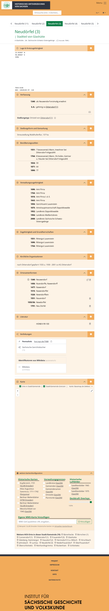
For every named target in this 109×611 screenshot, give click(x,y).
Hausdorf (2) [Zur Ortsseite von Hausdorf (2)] (47, 540)
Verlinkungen (24, 334)
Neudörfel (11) (21, 23)
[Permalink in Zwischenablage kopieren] (51, 341)
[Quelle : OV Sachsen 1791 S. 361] (90, 306)
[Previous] (11, 23)
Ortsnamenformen (27, 273)
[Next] (98, 23)
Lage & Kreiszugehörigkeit (29, 48)
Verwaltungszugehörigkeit (30, 182)
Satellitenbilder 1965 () (80, 486)
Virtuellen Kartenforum (63, 526)
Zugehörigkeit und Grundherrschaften (35, 232)
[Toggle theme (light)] (104, 12)
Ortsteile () (53, 495)
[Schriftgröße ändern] (97, 12)
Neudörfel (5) (87, 23)
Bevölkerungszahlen (27, 143)
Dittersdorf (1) (52, 107)
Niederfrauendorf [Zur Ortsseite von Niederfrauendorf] (64, 543)
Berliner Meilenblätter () (29, 498)
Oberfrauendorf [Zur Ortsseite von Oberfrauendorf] (82, 543)
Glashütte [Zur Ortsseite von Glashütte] (72, 537)
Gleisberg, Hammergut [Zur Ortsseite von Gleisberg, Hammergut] (29, 540)
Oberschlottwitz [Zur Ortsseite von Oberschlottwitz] (26, 545)
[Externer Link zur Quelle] (87, 279)
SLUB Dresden (27, 486)
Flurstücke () (54, 497)
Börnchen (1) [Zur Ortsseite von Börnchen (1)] (82, 534)
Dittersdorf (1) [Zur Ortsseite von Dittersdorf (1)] (42, 537)
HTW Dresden (27, 500)
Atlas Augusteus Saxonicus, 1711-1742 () (29, 492)
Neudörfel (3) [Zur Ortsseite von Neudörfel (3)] (47, 543)
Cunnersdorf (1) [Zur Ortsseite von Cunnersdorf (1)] (26, 537)
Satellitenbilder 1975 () (80, 492)
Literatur (22, 316)
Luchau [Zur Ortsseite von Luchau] (35, 543)
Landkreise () (54, 483)
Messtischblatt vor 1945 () (28, 510)
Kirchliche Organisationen (30, 256)
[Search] (47, 13)
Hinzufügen (84, 521)
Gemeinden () (54, 486)
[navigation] (54, 23)
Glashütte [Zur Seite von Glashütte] (39, 36)
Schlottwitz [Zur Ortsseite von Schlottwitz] (74, 545)
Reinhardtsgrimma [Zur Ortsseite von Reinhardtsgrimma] (44, 545)
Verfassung (23, 94)
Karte (21, 381)
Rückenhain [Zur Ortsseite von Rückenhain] (61, 545)
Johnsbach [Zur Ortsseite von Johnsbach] (23, 543)
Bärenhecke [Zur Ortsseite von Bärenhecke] (68, 534)
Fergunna (25, 494)
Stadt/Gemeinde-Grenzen (56, 386)
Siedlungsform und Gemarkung (32, 128)
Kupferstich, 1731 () (27, 484)
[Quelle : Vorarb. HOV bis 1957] (90, 298)
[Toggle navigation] (101, 3)
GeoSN (28, 511)
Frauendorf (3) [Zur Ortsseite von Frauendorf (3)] (58, 537)
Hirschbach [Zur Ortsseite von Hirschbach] (86, 540)
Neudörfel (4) (71, 23)
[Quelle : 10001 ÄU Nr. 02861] (90, 279)
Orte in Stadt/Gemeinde (31, 386)
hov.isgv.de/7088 (41, 341)
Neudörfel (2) (38, 23)
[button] (90, 280)
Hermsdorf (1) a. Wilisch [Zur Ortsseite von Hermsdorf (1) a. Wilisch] (67, 540)
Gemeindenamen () (53, 490)
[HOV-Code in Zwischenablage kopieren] (57, 40)
